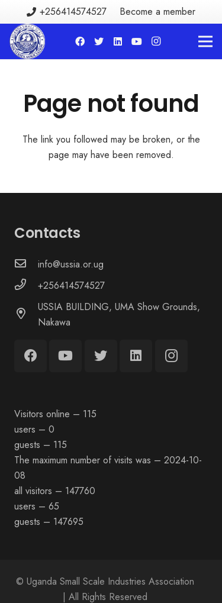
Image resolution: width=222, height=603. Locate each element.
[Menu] (205, 41)
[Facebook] (79, 41)
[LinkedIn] (117, 41)
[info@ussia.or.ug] (26, 264)
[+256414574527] (26, 286)
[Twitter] (98, 41)
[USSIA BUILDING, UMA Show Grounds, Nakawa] (26, 315)
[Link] (27, 41)
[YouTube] (136, 41)
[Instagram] (155, 41)
